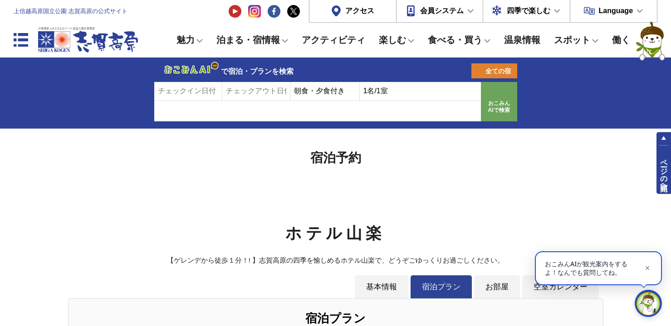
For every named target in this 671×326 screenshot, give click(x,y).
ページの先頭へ (664, 171)
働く (621, 40)
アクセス (359, 10)
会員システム (442, 10)
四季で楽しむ (528, 10)
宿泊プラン (441, 286)
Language (615, 10)
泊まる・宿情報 (248, 40)
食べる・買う (455, 40)
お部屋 (497, 286)
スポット (572, 40)
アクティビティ (333, 40)
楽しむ (392, 40)
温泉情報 (522, 40)
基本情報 (381, 286)
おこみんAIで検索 (499, 107)
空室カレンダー (561, 286)
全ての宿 (498, 71)
